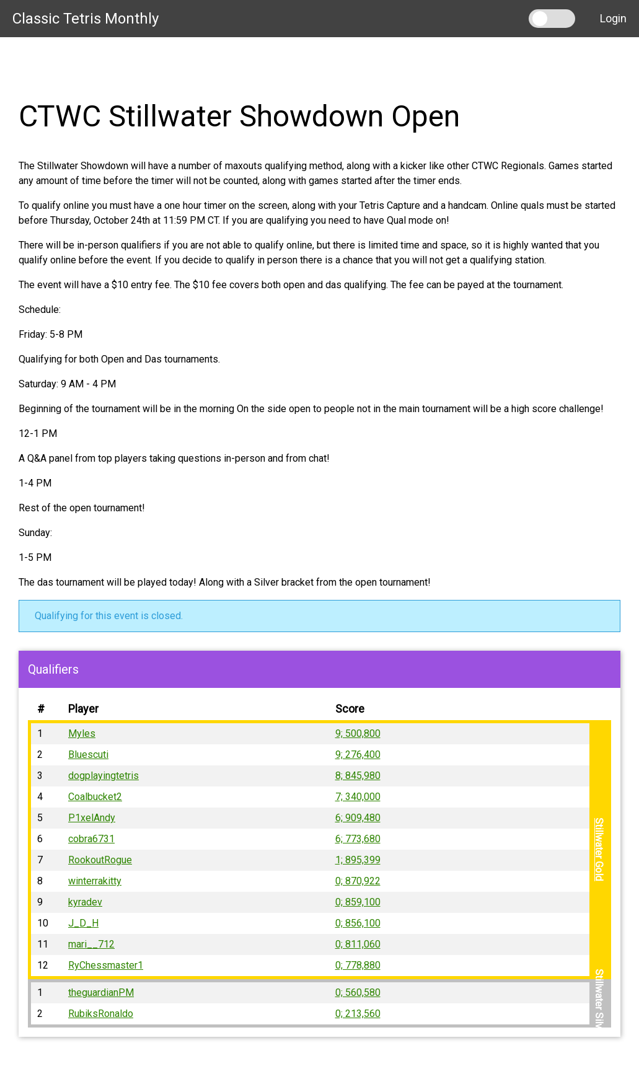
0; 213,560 (358, 1013)
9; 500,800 (358, 733)
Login (613, 18)
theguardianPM (101, 992)
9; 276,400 (358, 754)
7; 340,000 (358, 797)
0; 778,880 (358, 965)
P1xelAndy (91, 818)
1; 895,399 (358, 860)
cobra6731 (91, 839)
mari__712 (91, 944)
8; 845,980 (358, 775)
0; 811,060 (358, 944)
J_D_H (83, 923)
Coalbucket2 (95, 797)
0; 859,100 (358, 902)
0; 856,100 (358, 923)
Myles (81, 733)
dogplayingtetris (103, 775)
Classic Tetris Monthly (85, 18)
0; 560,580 (358, 992)
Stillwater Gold (599, 849)
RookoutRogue (100, 860)
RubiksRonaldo (100, 1013)
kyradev (85, 902)
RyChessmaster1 (105, 965)
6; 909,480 (358, 818)
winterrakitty (94, 881)
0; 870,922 (358, 881)
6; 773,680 (358, 839)
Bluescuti (88, 754)
